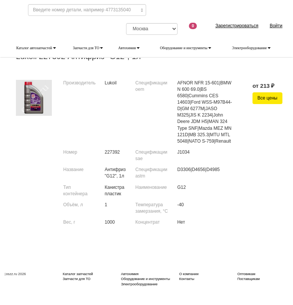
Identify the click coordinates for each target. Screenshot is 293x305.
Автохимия (129, 48)
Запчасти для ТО (88, 48)
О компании (188, 274)
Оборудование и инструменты (185, 48)
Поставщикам (248, 279)
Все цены (267, 98)
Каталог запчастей (78, 274)
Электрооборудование (251, 48)
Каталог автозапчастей (36, 48)
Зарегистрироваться (236, 25)
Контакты (186, 279)
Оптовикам (246, 274)
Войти (276, 25)
